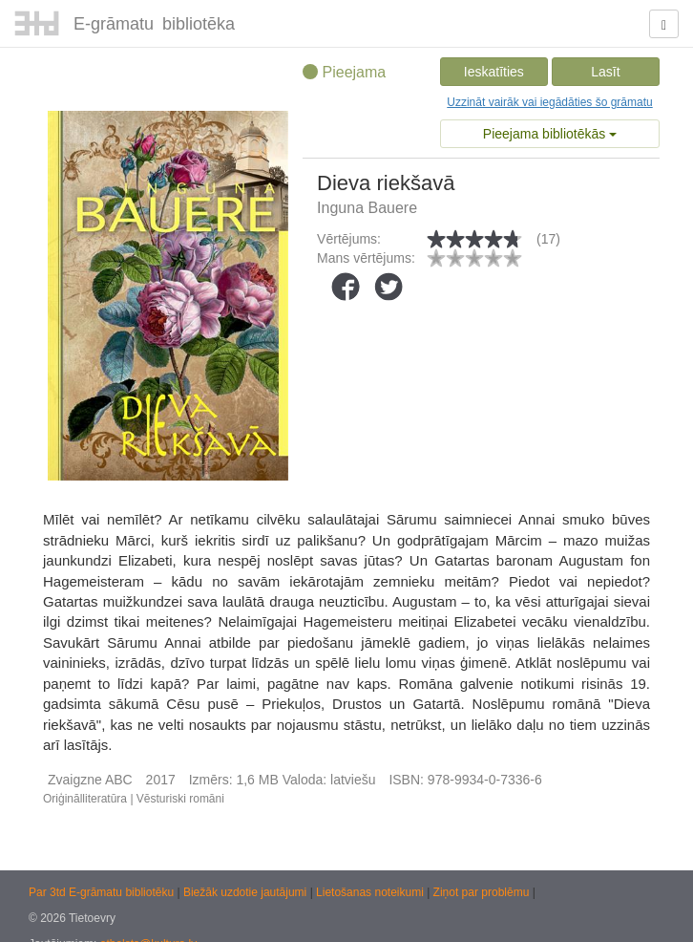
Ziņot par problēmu (481, 892)
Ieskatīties (494, 71)
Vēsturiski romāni (180, 798)
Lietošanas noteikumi (371, 892)
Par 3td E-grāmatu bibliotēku (103, 892)
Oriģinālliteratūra (85, 798)
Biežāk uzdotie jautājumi (246, 892)
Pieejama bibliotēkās (550, 133)
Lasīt (605, 71)
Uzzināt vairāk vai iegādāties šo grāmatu (549, 102)
